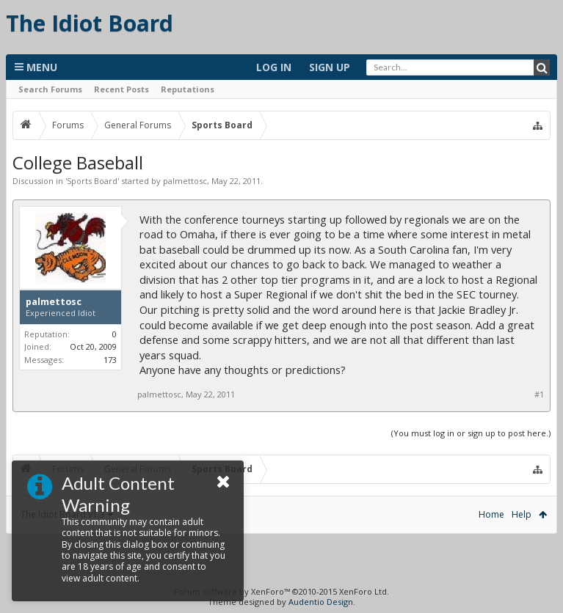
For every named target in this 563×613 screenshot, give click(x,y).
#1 (539, 394)
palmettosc (185, 180)
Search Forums (50, 89)
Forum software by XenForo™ (281, 591)
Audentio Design (320, 601)
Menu (36, 67)
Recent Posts (121, 89)
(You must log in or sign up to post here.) (471, 432)
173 (110, 359)
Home (491, 514)
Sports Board (92, 180)
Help (521, 514)
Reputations (187, 89)
